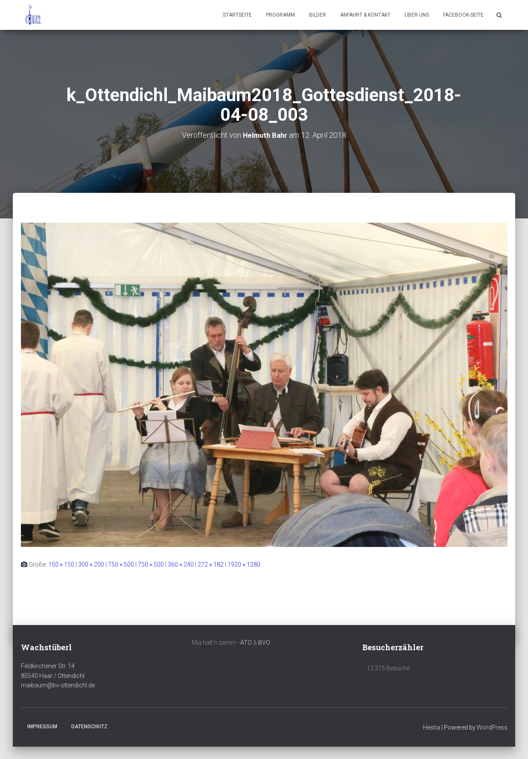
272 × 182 (211, 564)
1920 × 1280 (244, 564)
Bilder (317, 15)
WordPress (492, 727)
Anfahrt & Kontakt (365, 15)
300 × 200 (91, 564)
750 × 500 (121, 564)
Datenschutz (89, 726)
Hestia (431, 727)
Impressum (42, 726)
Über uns (417, 15)
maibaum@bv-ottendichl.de (58, 685)
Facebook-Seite (463, 15)
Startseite (237, 15)
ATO (246, 642)
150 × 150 (61, 564)
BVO (264, 642)
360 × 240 (181, 564)
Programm (280, 15)
